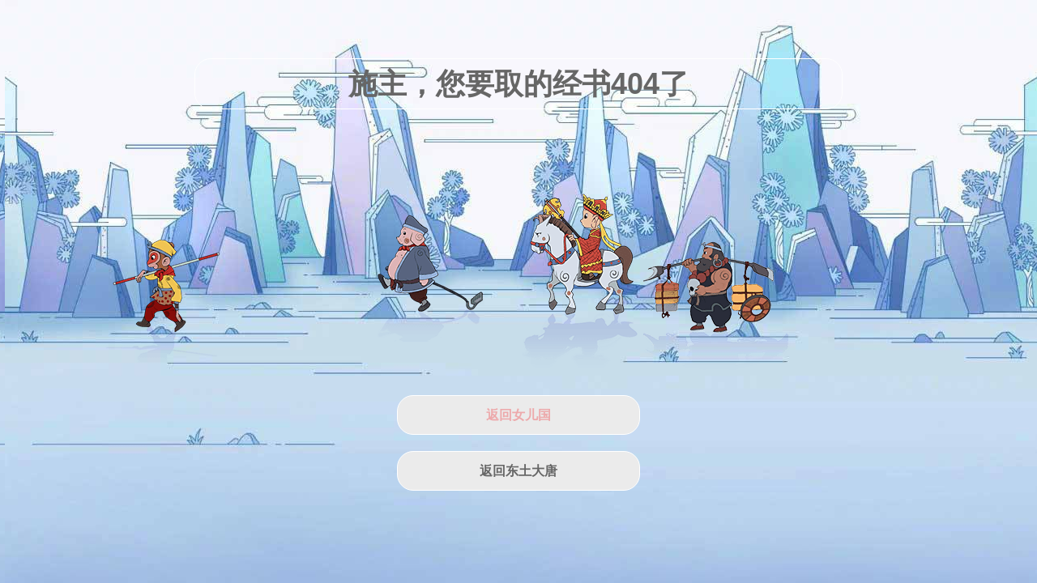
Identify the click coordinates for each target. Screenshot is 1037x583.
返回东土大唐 (518, 471)
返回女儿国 (518, 415)
